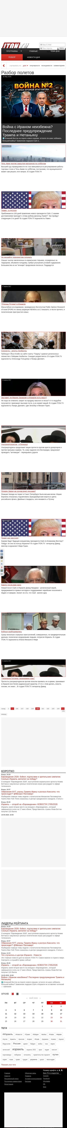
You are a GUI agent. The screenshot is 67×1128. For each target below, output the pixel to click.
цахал (42, 1059)
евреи (53, 1044)
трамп (18, 1059)
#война (43, 1034)
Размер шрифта (49, 1070)
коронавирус (7, 1055)
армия (25, 1044)
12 (15, 1014)
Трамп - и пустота (8, 210)
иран (40, 1050)
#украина (45, 1039)
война (40, 1044)
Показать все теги (8, 1065)
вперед (3, 714)
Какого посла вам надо (11, 585)
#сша (37, 1039)
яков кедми (50, 1059)
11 (6, 1014)
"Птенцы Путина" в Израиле (13, 304)
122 (48, 708)
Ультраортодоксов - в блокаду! (14, 444)
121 (43, 708)
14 (33, 1014)
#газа (51, 1034)
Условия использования (33, 1079)
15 (42, 1014)
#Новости (18, 1034)
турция (25, 1059)
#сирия (29, 1039)
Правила (28, 1076)
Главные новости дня (33, 52)
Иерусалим (6, 1044)
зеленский (6, 1050)
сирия (5, 1059)
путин (55, 1054)
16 (52, 1014)
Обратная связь (30, 1073)
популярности (35, 66)
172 (63, 711)
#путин (5, 1039)
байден (32, 1044)
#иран (59, 1034)
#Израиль (8, 1034)
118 (27, 708)
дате (24, 66)
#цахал (61, 1039)
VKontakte (46, 1081)
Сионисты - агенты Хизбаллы (14, 351)
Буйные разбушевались (11, 632)
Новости (7, 1076)
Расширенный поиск (11, 1079)
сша (11, 1059)
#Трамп (27, 1034)
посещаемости (46, 66)
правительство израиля (41, 1055)
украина (33, 1059)
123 (53, 708)
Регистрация (8, 1084)
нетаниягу (27, 1055)
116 (17, 708)
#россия (21, 1039)
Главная (7, 1073)
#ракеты (13, 1039)
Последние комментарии (13, 1081)
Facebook (46, 1078)
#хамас (53, 1039)
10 (61, 1010)
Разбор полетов (12, 58)
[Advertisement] (34, 18)
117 (22, 708)
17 (61, 1014)
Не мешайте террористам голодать (16, 257)
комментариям (59, 66)
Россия (16, 1043)
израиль (18, 1049)
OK (44, 1084)
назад (3, 708)
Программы (12, 51)
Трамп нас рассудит (10, 538)
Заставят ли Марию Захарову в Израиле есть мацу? (24, 398)
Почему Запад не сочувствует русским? (18, 491)
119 (32, 708)
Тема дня (54, 51)
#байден (36, 1034)
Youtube (46, 1076)
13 (24, 1014)
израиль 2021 (31, 1050)
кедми (47, 1050)
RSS (44, 1087)
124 (58, 708)
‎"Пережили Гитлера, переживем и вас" (18, 678)
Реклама (28, 1081)
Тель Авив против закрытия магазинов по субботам (23, 164)
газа (46, 1044)
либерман (17, 1055)
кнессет (54, 1050)
